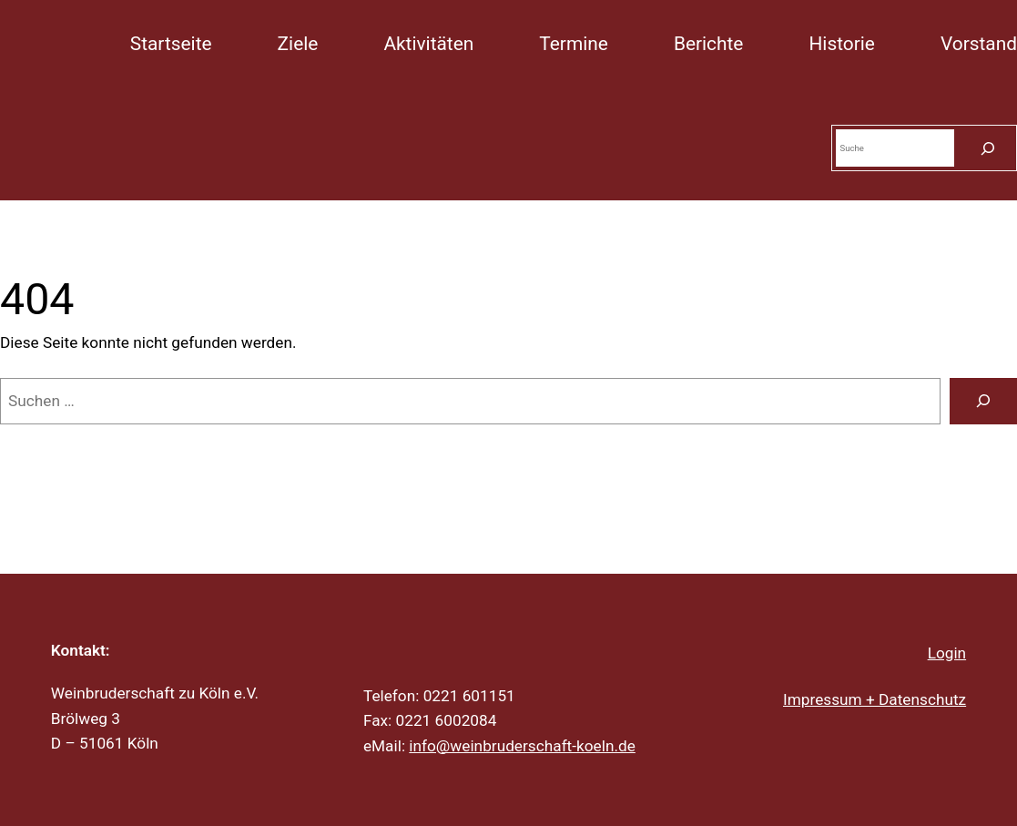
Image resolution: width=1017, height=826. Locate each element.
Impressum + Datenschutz (874, 699)
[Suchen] (987, 148)
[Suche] (983, 401)
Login (947, 653)
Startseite (171, 44)
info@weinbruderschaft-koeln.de (522, 746)
